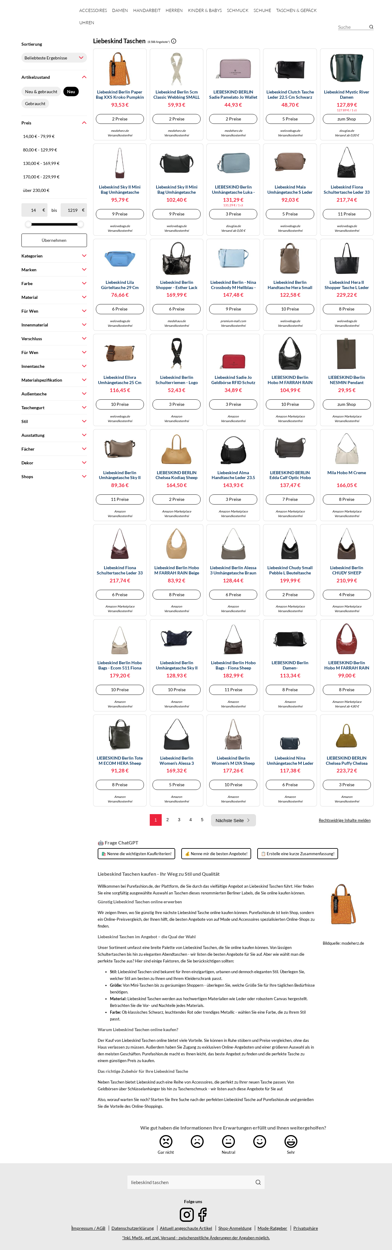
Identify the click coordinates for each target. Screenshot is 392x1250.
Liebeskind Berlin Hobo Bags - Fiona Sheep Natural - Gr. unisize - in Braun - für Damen (233, 665)
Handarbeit (146, 10)
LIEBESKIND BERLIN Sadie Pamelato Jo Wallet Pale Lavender (233, 95)
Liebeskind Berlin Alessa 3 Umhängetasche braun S (233, 570)
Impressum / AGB (88, 1228)
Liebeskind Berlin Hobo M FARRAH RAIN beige (176, 570)
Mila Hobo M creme (346, 472)
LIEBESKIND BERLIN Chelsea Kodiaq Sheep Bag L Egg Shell (177, 475)
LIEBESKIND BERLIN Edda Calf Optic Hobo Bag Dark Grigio (290, 475)
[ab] (33, 210)
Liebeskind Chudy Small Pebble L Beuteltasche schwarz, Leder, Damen (290, 570)
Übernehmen (54, 240)
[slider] (28, 224)
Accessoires (93, 10)
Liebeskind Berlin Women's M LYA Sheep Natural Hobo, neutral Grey (233, 761)
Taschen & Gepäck (296, 10)
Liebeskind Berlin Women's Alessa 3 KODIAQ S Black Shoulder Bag (177, 761)
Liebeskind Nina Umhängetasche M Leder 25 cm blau (290, 761)
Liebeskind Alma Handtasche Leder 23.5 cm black (233, 475)
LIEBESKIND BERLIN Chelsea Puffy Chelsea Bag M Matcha (347, 761)
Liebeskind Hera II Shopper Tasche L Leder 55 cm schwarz (347, 285)
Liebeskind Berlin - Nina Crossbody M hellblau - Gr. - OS (233, 285)
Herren (174, 10)
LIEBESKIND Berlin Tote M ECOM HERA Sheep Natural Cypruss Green (120, 761)
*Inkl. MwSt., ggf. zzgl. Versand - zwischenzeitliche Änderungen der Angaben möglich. (196, 1238)
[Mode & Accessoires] (45, 21)
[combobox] (189, 1182)
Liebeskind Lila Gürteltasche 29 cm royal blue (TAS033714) (120, 285)
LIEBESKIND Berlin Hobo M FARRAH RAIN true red (346, 665)
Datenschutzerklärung (132, 1228)
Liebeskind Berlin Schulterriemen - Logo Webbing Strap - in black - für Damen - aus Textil (176, 380)
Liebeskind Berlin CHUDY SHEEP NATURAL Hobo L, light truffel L (347, 570)
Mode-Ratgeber (272, 1228)
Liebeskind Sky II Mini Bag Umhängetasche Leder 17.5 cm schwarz (176, 190)
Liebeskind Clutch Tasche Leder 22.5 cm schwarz (290, 95)
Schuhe (262, 10)
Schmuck (237, 10)
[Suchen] (258, 1182)
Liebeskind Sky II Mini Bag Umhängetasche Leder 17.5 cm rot (120, 190)
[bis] (72, 210)
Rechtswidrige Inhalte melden (345, 820)
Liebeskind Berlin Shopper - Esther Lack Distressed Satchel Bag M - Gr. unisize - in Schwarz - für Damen (177, 285)
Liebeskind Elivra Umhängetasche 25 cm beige (119, 380)
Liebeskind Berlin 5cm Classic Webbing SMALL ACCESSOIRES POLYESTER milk (176, 95)
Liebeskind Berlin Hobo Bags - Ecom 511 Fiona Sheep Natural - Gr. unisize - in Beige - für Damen (119, 665)
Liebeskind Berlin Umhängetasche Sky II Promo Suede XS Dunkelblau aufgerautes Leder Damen (176, 665)
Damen (120, 10)
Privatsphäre (305, 1228)
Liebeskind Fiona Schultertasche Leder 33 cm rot (120, 570)
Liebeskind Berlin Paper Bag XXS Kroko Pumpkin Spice (120, 95)
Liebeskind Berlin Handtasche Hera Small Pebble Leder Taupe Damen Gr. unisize (290, 285)
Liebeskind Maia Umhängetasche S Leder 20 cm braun (290, 190)
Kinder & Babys (205, 10)
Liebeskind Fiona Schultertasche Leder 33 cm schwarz (347, 190)
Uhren (86, 22)
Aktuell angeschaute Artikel (186, 1228)
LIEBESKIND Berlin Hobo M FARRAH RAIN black (290, 380)
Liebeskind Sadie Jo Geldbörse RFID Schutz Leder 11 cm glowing (233, 380)
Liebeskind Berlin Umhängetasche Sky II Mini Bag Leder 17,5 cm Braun (119, 475)
